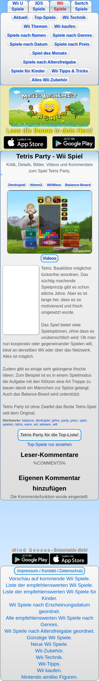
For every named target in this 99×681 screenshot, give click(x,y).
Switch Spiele (81, 6)
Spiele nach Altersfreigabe (49, 62)
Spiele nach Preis (71, 44)
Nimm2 (36, 185)
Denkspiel (16, 185)
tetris (19, 424)
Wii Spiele (60, 6)
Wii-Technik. (49, 657)
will (55, 424)
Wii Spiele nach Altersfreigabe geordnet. (49, 631)
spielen (8, 424)
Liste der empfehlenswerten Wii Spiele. (49, 585)
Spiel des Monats (49, 53)
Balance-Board (78, 185)
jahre (55, 420)
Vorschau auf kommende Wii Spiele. (49, 578)
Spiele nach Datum (29, 44)
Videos (49, 258)
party (65, 420)
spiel (83, 420)
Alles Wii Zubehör (49, 80)
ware (28, 424)
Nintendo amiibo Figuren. (49, 677)
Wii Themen (36, 26)
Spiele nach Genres (72, 35)
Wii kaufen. (49, 670)
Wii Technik (74, 17)
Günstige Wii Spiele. (49, 637)
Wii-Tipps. (49, 664)
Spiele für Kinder (28, 71)
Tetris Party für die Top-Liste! (49, 435)
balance (28, 420)
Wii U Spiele (17, 6)
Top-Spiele (45, 17)
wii (35, 424)
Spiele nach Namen (26, 35)
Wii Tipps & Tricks (70, 71)
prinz (74, 420)
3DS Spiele (39, 6)
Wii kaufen (64, 26)
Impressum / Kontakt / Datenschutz (49, 570)
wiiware (45, 424)
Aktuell (20, 17)
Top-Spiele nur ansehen (49, 444)
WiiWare (54, 185)
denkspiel (43, 420)
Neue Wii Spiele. (49, 644)
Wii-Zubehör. (49, 650)
